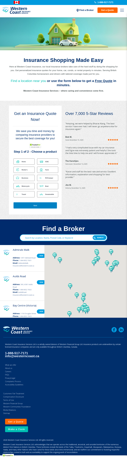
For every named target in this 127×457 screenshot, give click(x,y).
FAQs (7, 375)
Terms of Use (8, 400)
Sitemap (6, 413)
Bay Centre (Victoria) (24, 305)
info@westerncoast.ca (22, 356)
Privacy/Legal (10, 378)
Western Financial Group (13, 403)
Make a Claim (17, 430)
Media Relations (9, 410)
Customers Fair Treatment (13, 393)
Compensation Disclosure (13, 397)
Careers (8, 371)
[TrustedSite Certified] (35, 145)
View (41, 256)
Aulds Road (19, 276)
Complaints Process (13, 381)
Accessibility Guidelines (14, 384)
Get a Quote (106, 11)
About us (8, 368)
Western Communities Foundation (17, 406)
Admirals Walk (21, 249)
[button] (114, 264)
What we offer (10, 365)
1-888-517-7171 (104, 2)
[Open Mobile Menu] (120, 11)
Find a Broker (83, 11)
